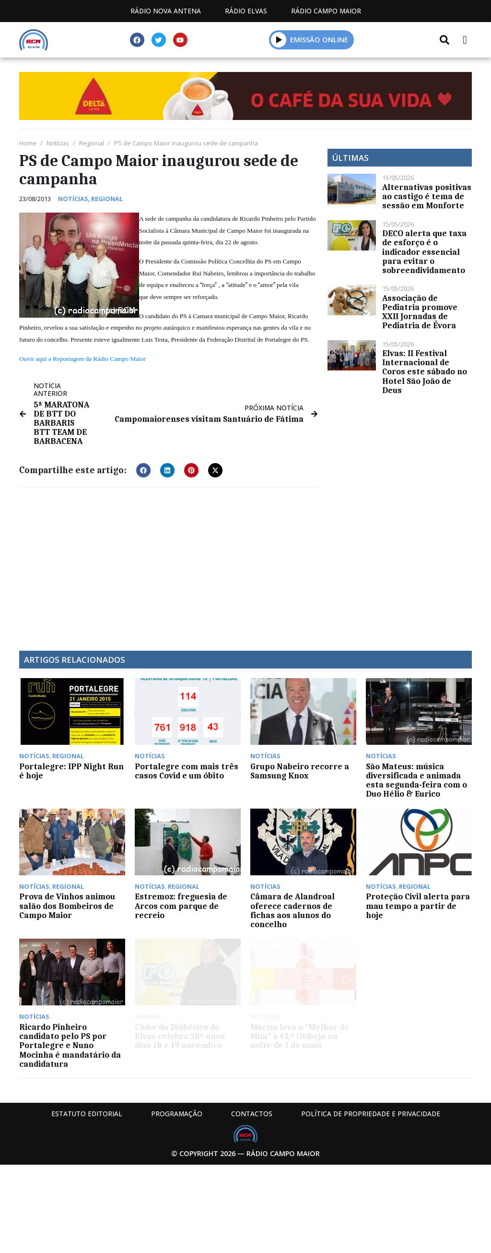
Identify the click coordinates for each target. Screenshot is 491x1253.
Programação (176, 1113)
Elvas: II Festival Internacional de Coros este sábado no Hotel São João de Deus (424, 371)
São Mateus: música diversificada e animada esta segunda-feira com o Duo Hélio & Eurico (416, 780)
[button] (278, 39)
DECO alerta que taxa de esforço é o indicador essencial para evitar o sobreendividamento (424, 251)
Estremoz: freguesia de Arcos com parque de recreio (181, 905)
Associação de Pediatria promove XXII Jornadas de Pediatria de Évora (419, 312)
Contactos (251, 1113)
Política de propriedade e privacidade (370, 1113)
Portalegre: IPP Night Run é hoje (71, 771)
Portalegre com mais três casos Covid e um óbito (186, 771)
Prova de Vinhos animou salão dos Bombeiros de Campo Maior (67, 905)
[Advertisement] (168, 564)
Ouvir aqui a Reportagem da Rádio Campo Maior (82, 358)
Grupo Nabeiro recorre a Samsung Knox (299, 771)
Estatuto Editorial (86, 1113)
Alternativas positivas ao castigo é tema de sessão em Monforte (426, 196)
